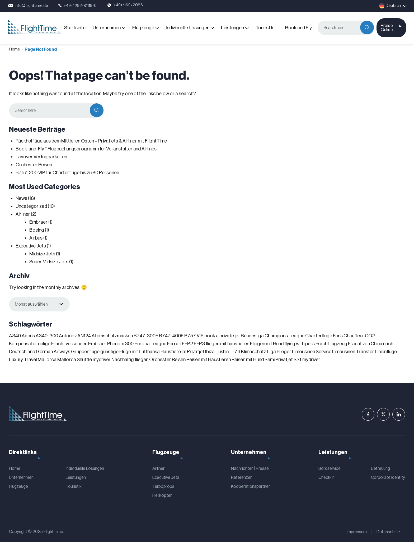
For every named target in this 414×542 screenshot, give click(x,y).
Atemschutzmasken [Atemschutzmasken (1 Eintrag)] (112, 335)
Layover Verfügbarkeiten (41, 156)
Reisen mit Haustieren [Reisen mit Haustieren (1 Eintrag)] (208, 359)
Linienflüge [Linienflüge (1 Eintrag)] (386, 351)
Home (14, 49)
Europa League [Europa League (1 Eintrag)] (150, 343)
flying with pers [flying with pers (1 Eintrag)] (299, 343)
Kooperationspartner (250, 486)
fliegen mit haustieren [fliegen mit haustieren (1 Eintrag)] (227, 343)
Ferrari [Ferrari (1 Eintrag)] (174, 343)
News (21, 198)
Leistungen (232, 27)
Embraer (38, 222)
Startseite (75, 27)
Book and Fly (298, 27)
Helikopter (162, 495)
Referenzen (241, 477)
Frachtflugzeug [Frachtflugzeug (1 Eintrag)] (331, 343)
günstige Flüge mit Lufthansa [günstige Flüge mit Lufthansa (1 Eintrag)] (130, 351)
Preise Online (387, 28)
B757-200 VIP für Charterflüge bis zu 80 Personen (67, 172)
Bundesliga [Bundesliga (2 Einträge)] (252, 335)
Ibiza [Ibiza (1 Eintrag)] (210, 351)
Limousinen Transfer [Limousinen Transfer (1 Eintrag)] (353, 351)
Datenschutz (388, 532)
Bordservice (329, 468)
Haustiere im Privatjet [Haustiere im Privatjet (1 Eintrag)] (182, 351)
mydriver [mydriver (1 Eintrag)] (102, 359)
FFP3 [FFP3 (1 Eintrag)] (199, 343)
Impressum (357, 532)
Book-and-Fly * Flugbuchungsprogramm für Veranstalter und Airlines (86, 148)
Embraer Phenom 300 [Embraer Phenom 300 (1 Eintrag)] (111, 343)
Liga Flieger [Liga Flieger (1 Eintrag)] (279, 351)
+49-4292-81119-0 (77, 5)
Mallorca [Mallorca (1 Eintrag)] (47, 359)
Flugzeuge (143, 27)
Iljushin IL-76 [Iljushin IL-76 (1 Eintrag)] (227, 351)
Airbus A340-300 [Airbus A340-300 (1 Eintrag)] (40, 335)
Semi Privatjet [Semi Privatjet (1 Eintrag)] (279, 359)
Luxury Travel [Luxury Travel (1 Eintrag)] (23, 359)
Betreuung (380, 468)
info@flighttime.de (28, 5)
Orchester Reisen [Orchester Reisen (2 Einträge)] (167, 359)
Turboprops (163, 486)
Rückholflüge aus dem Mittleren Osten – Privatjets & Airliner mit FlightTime (91, 141)
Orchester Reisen (34, 164)
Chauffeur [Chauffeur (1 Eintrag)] (354, 335)
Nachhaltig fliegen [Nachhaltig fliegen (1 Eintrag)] (129, 359)
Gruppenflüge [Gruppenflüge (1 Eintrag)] (85, 351)
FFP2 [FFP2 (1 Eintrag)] (187, 343)
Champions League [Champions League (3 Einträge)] (284, 335)
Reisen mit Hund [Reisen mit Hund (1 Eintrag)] (248, 359)
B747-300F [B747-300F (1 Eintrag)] (146, 335)
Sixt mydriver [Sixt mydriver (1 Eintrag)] (307, 359)
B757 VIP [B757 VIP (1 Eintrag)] (194, 335)
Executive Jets (31, 246)
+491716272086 (125, 6)
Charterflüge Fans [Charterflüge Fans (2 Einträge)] (324, 335)
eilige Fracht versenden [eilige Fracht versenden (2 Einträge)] (63, 343)
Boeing (36, 230)
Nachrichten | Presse (250, 468)
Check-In (326, 477)
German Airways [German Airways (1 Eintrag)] (53, 351)
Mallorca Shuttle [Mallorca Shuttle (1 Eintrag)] (74, 359)
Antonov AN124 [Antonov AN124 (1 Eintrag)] (75, 335)
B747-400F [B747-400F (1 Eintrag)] (171, 335)
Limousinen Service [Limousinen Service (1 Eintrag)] (311, 351)
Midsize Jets (42, 253)
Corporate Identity (388, 477)
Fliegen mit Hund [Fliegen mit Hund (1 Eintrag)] (267, 343)
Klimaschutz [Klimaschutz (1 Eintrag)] (253, 351)
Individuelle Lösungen (187, 27)
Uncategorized (31, 206)
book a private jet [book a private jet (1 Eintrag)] (222, 335)
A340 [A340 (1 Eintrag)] (15, 335)
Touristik (265, 27)
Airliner (23, 214)
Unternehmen (107, 27)
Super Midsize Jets (48, 261)
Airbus (36, 238)
